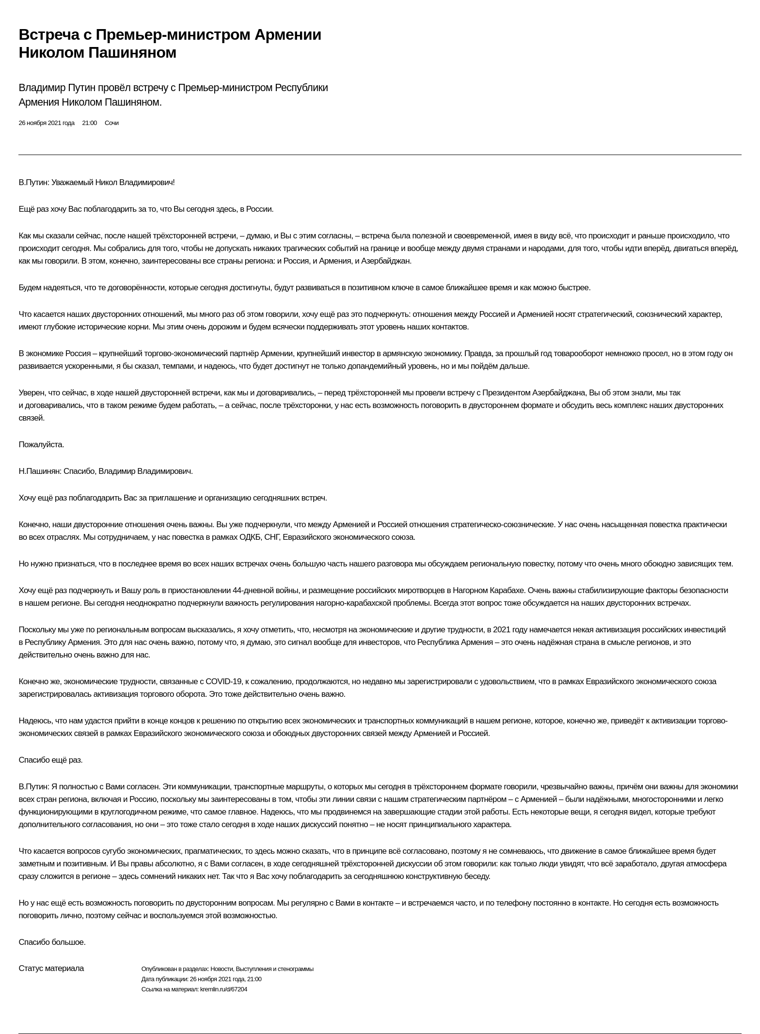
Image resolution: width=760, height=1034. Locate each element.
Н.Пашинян (38, 471)
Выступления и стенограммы (274, 968)
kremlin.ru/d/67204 (223, 989)
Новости (221, 968)
